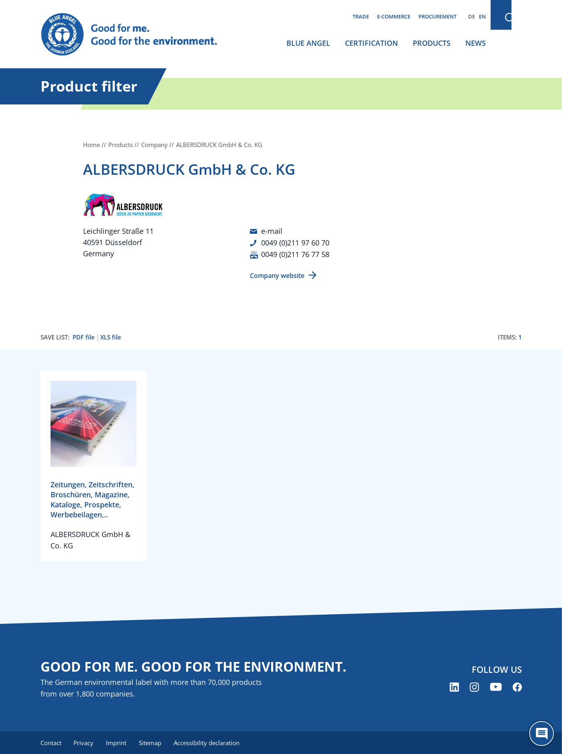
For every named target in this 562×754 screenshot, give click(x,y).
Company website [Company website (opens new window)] (277, 274)
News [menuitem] (475, 43)
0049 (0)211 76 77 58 (295, 253)
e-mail (271, 231)
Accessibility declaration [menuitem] (208, 742)
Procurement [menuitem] (437, 16)
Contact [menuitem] (51, 742)
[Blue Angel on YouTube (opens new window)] (496, 686)
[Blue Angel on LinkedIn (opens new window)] (454, 686)
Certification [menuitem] (371, 43)
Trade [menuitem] (361, 16)
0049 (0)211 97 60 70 (295, 242)
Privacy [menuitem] (84, 742)
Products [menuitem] (431, 43)
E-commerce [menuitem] (393, 16)
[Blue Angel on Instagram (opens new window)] (474, 686)
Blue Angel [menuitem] (308, 43)
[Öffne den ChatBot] (541, 733)
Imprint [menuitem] (117, 742)
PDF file (84, 336)
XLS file (110, 336)
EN (482, 16)
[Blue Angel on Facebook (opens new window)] (517, 686)
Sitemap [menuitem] (151, 742)
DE (471, 16)
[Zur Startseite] (137, 34)
